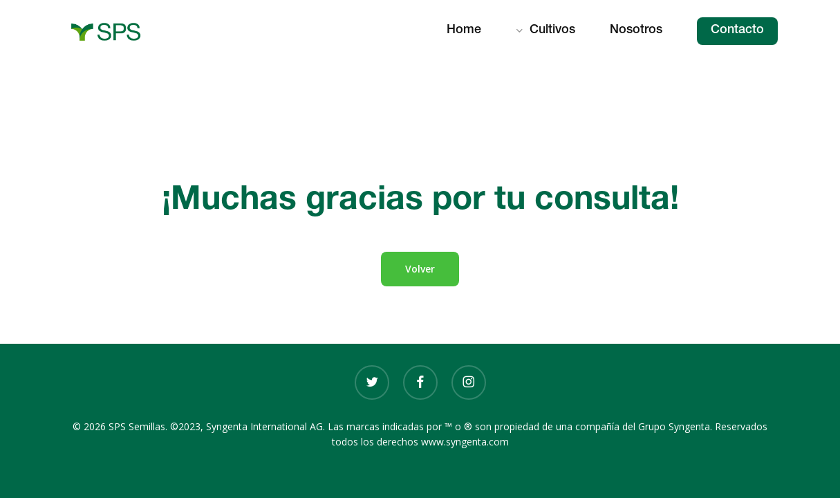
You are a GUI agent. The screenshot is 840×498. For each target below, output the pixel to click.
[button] (420, 269)
